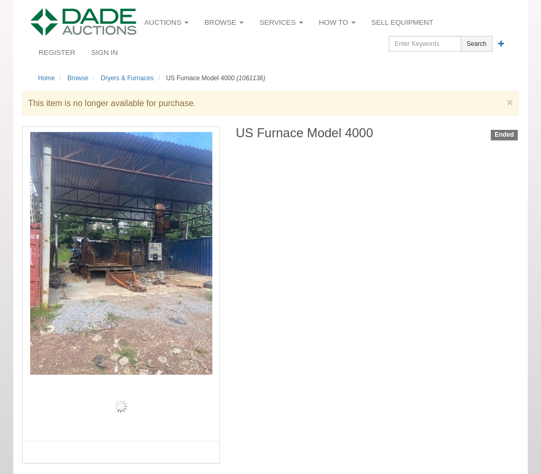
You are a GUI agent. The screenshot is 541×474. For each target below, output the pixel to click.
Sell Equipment (402, 22)
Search (477, 44)
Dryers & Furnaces (127, 78)
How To (337, 22)
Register (57, 52)
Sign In (104, 52)
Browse (224, 22)
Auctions (166, 22)
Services (281, 22)
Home (46, 78)
